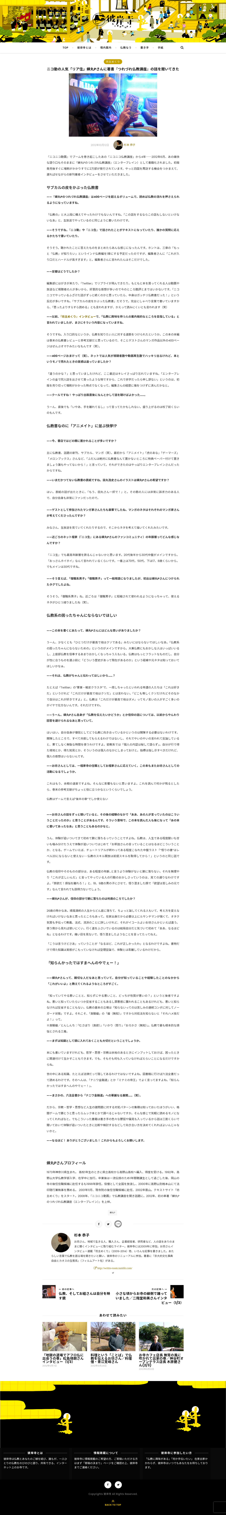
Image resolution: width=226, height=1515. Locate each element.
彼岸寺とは (84, 47)
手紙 (160, 47)
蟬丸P (112, 1212)
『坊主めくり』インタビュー (78, 317)
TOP (66, 47)
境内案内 (105, 47)
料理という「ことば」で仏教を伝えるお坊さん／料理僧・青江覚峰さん (111, 1358)
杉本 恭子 (129, 145)
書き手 (144, 47)
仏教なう (126, 47)
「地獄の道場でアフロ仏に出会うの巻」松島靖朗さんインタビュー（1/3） (63, 1358)
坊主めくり (113, 61)
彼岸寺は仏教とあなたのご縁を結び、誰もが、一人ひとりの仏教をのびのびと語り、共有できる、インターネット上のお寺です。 (35, 1463)
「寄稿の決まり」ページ (96, 1463)
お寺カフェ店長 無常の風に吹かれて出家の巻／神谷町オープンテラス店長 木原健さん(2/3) (161, 1360)
